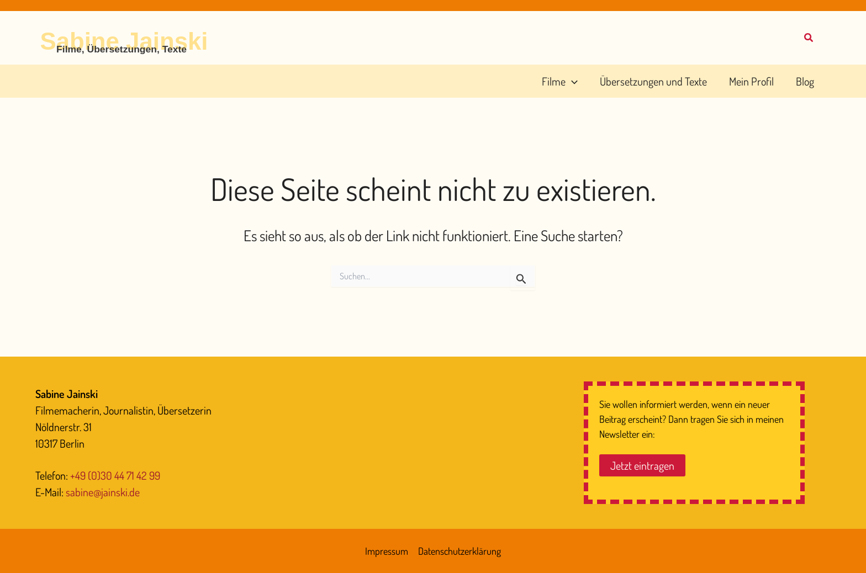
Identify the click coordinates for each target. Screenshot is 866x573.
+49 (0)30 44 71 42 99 (115, 475)
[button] (809, 39)
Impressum (386, 551)
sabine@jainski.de (103, 492)
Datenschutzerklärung (459, 551)
